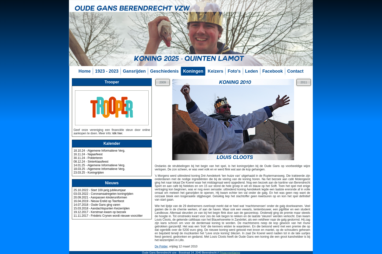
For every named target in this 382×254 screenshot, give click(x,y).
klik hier (117, 133)
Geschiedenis (164, 71)
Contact (295, 71)
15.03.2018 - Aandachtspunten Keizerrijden (102, 208)
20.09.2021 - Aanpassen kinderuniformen (100, 197)
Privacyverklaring (230, 252)
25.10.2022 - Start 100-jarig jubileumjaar (100, 190)
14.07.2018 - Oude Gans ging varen (97, 204)
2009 (162, 82)
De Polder (161, 246)
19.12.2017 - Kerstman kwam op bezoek (100, 212)
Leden (251, 71)
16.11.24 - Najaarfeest (88, 154)
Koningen (193, 71)
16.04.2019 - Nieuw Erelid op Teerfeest (99, 201)
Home (84, 71)
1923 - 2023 (106, 71)
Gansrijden (134, 71)
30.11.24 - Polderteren (88, 158)
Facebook (272, 71)
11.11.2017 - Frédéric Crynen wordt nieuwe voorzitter (108, 215)
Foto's (234, 71)
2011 (303, 82)
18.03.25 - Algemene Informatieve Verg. (99, 169)
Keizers (215, 71)
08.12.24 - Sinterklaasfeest (91, 161)
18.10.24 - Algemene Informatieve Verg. (99, 150)
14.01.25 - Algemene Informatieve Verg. (99, 165)
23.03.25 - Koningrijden (89, 172)
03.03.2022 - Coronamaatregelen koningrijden (103, 193)
